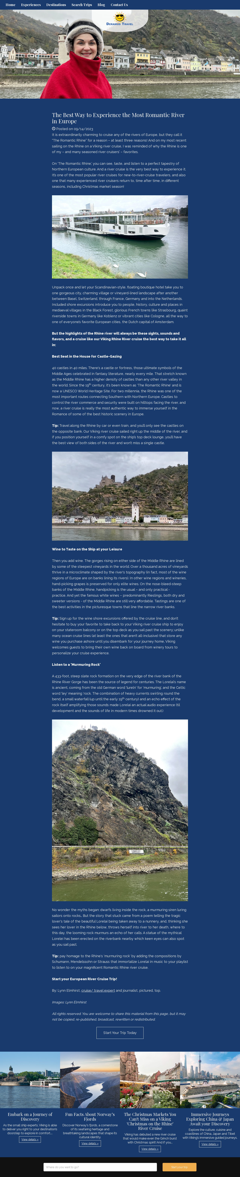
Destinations (56, 4)
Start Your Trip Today (120, 1033)
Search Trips (82, 4)
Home (10, 4)
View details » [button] (29, 1139)
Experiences (31, 4)
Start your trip (179, 1167)
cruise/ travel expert (98, 990)
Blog (101, 4)
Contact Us (119, 4)
